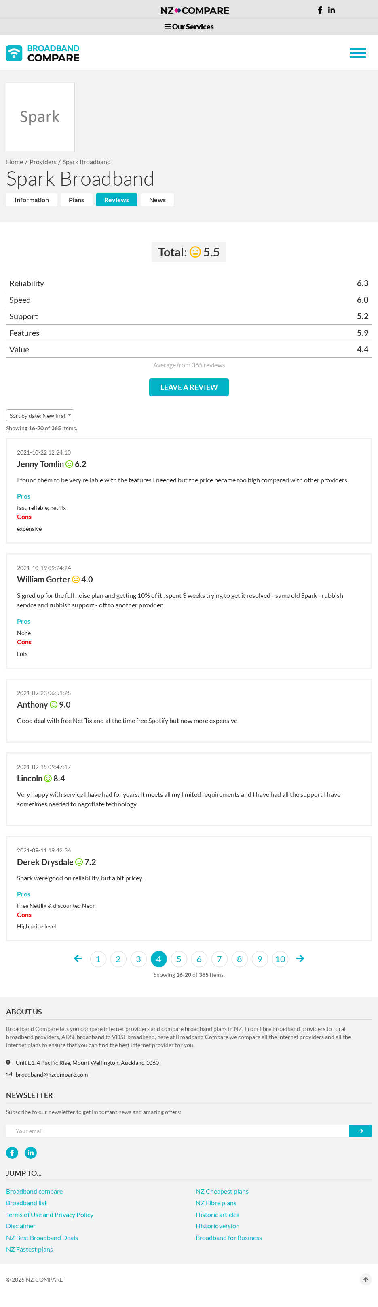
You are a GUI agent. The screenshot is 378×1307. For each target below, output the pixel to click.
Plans (76, 199)
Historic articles (217, 1214)
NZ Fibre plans (216, 1202)
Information (32, 199)
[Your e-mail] (178, 1131)
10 (280, 958)
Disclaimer (21, 1226)
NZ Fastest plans (29, 1249)
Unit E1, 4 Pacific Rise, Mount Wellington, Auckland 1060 (82, 1062)
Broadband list (26, 1202)
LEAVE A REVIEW (189, 387)
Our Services (189, 26)
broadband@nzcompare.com (47, 1074)
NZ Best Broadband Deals (42, 1237)
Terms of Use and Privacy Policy (49, 1214)
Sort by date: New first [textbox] (37, 415)
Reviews (116, 199)
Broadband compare (34, 1191)
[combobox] (40, 415)
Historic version (218, 1226)
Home (14, 161)
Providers (43, 161)
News (157, 199)
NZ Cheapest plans (222, 1191)
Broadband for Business (229, 1237)
